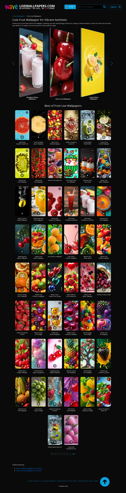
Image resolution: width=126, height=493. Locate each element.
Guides (96, 481)
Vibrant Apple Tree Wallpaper (87, 371)
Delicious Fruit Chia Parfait (87, 181)
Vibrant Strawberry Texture (22, 333)
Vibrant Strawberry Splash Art (103, 409)
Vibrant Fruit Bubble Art (55, 180)
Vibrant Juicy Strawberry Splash (104, 371)
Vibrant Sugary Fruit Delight (87, 333)
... (70, 454)
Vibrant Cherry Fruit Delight (38, 333)
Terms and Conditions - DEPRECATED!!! (54, 481)
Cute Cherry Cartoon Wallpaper (71, 257)
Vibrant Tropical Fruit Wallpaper (71, 371)
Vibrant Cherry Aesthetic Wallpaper (71, 333)
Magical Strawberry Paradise (54, 409)
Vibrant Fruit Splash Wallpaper (104, 181)
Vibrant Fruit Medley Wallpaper (55, 143)
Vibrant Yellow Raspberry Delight (87, 409)
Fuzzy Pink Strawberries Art (71, 448)
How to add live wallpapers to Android (29, 468)
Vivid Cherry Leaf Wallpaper (71, 409)
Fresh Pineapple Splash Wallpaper (38, 143)
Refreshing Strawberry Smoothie (87, 219)
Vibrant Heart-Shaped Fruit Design (55, 295)
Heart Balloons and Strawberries (71, 295)
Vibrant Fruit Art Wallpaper (104, 333)
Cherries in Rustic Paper (104, 295)
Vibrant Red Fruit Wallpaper (38, 181)
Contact (30, 481)
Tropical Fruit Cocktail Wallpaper (103, 143)
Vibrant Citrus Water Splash (87, 257)
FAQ (90, 481)
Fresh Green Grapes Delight (38, 409)
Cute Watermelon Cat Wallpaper (71, 181)
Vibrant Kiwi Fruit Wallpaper (22, 181)
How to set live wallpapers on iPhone (28, 471)
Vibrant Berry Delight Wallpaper (22, 371)
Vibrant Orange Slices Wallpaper (22, 295)
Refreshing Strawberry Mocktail (71, 219)
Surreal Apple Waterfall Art (87, 143)
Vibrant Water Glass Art (55, 447)
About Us (37, 481)
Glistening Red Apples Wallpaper (22, 257)
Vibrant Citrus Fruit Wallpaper (103, 219)
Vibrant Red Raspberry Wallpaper (55, 219)
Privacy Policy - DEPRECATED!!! (78, 481)
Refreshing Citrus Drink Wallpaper (38, 219)
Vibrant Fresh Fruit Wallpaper (22, 409)
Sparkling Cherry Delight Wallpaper (55, 371)
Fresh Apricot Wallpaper (55, 256)
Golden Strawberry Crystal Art (71, 143)
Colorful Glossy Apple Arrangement (38, 371)
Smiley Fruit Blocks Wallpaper (55, 333)
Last (73, 454)
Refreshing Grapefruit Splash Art (22, 143)
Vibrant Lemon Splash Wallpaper (22, 219)
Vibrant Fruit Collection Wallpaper (38, 295)
